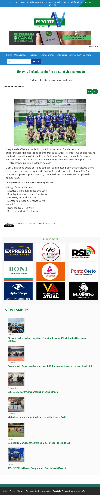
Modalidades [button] (21, 54)
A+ (89, 91)
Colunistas (62, 54)
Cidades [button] (34, 54)
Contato (87, 54)
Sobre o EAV (75, 54)
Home (9, 54)
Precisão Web (59, 491)
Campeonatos (47, 54)
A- (95, 91)
